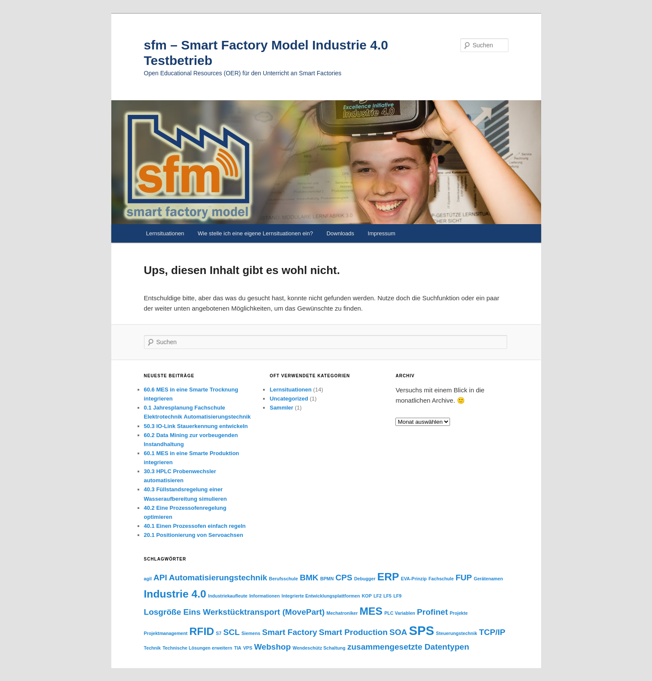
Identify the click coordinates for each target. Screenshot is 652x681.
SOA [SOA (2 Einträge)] (398, 632)
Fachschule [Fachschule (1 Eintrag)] (441, 578)
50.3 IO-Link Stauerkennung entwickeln (196, 426)
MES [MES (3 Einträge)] (371, 611)
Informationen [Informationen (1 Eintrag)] (264, 595)
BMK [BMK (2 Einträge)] (309, 577)
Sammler (281, 407)
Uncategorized (288, 398)
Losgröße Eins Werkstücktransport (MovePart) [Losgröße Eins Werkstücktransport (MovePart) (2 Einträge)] (234, 611)
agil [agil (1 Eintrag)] (148, 578)
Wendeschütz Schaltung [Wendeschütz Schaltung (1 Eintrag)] (319, 647)
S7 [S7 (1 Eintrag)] (218, 633)
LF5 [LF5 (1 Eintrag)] (387, 595)
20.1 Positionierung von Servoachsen (193, 535)
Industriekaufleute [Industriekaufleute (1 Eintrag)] (228, 595)
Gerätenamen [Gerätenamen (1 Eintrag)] (488, 578)
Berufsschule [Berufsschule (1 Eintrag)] (283, 578)
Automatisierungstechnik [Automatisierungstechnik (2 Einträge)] (218, 577)
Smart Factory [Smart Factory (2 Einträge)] (289, 632)
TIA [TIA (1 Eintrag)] (237, 647)
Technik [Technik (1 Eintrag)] (152, 647)
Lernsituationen (165, 233)
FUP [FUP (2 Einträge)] (464, 577)
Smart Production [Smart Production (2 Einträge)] (353, 632)
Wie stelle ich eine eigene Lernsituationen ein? (255, 233)
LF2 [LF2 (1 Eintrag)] (377, 595)
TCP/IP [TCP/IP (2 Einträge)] (492, 632)
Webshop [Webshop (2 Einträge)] (272, 646)
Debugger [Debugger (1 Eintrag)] (365, 578)
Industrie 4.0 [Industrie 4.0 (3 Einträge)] (175, 594)
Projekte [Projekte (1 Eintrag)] (459, 613)
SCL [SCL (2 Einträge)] (231, 632)
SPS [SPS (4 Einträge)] (421, 630)
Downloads (340, 233)
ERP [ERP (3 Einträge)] (388, 576)
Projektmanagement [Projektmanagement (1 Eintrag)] (166, 633)
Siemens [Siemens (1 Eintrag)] (251, 633)
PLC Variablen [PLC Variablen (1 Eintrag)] (399, 613)
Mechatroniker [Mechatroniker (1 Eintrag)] (342, 613)
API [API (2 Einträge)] (160, 577)
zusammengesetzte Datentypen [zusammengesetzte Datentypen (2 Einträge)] (408, 646)
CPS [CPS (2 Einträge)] (344, 577)
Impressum (381, 233)
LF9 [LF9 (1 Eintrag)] (397, 595)
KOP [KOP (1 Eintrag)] (367, 595)
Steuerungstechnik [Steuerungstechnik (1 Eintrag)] (456, 633)
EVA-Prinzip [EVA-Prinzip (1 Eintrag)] (414, 578)
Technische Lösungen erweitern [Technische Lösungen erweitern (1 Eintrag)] (197, 647)
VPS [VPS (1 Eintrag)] (247, 647)
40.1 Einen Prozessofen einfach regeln (195, 526)
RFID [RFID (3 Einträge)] (202, 631)
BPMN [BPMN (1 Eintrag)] (327, 578)
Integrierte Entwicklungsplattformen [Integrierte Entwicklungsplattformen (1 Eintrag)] (321, 595)
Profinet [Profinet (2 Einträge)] (432, 611)
